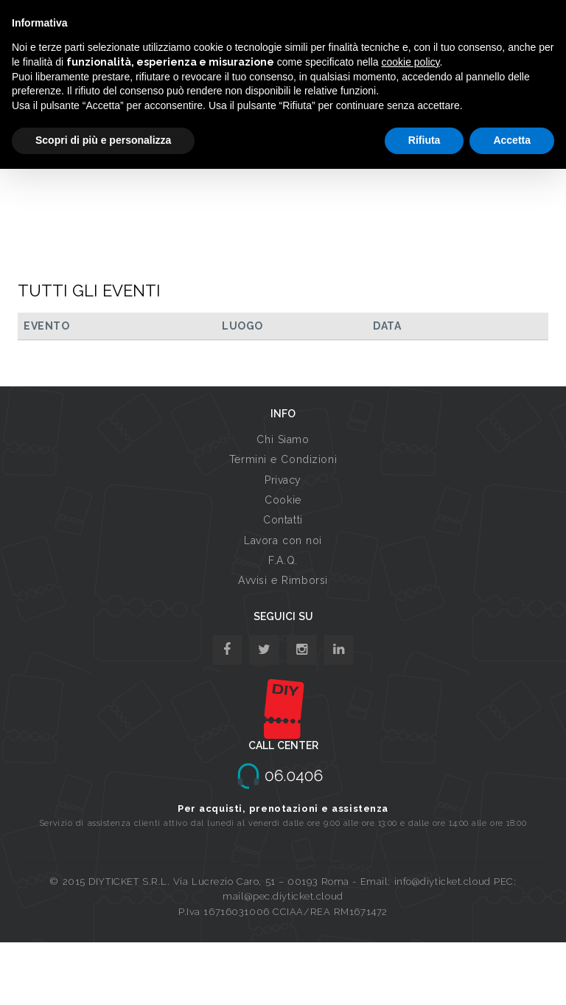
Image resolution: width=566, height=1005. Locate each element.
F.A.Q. (282, 560)
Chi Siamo (282, 439)
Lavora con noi (283, 540)
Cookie (283, 500)
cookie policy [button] (410, 62)
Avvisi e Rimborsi (283, 580)
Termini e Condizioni (283, 459)
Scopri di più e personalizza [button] (103, 140)
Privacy (283, 480)
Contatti (282, 520)
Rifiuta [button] (424, 140)
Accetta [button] (512, 140)
